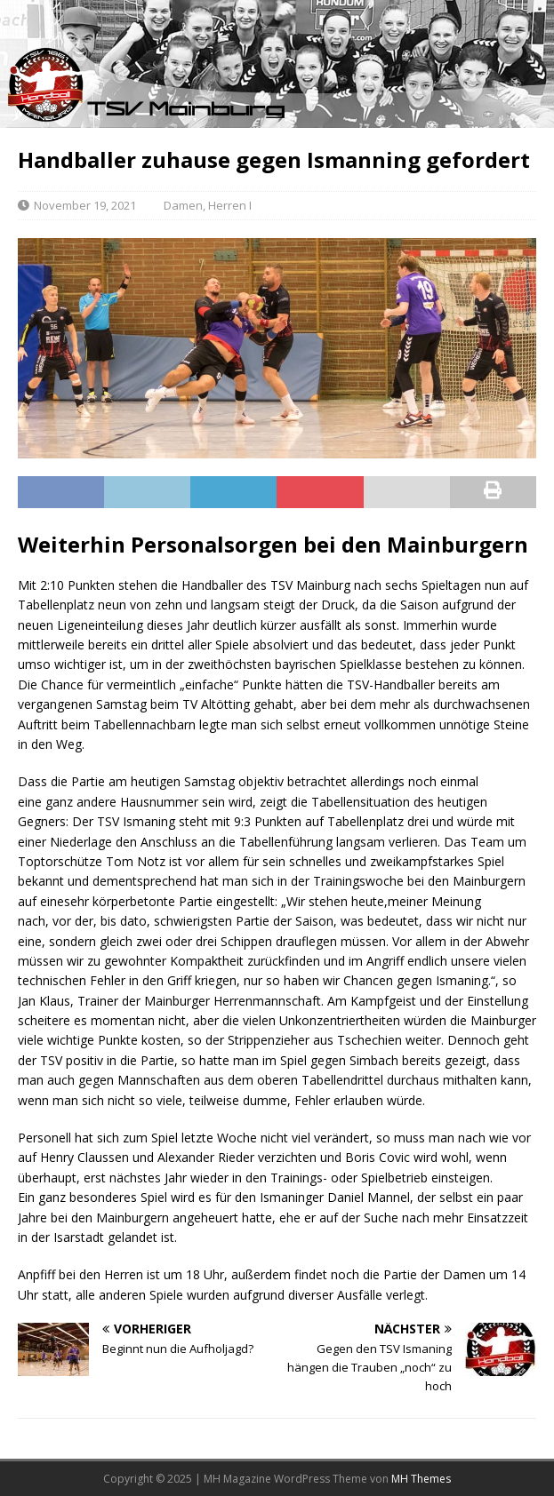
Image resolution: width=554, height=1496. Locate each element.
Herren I (230, 205)
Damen (183, 205)
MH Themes (421, 1478)
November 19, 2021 (85, 205)
